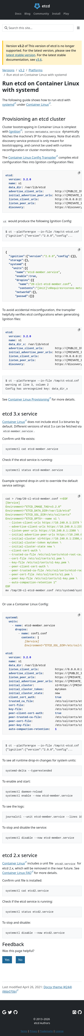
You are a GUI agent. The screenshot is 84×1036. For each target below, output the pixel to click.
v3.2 (22, 70)
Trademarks (46, 1031)
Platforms (36, 70)
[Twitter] (10, 1012)
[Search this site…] (37, 27)
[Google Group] (4, 1012)
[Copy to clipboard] (79, 173)
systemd (8, 104)
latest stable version (20, 55)
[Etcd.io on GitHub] (80, 1012)
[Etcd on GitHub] (74, 1012)
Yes (7, 960)
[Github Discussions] (15, 1012)
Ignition (15, 131)
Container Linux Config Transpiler (32, 157)
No (20, 960)
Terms (24, 1031)
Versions (8, 70)
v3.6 (39, 59)
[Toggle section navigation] (78, 28)
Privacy (33, 1031)
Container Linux (37, 104)
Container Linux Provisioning (28, 399)
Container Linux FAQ (17, 873)
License (59, 1031)
